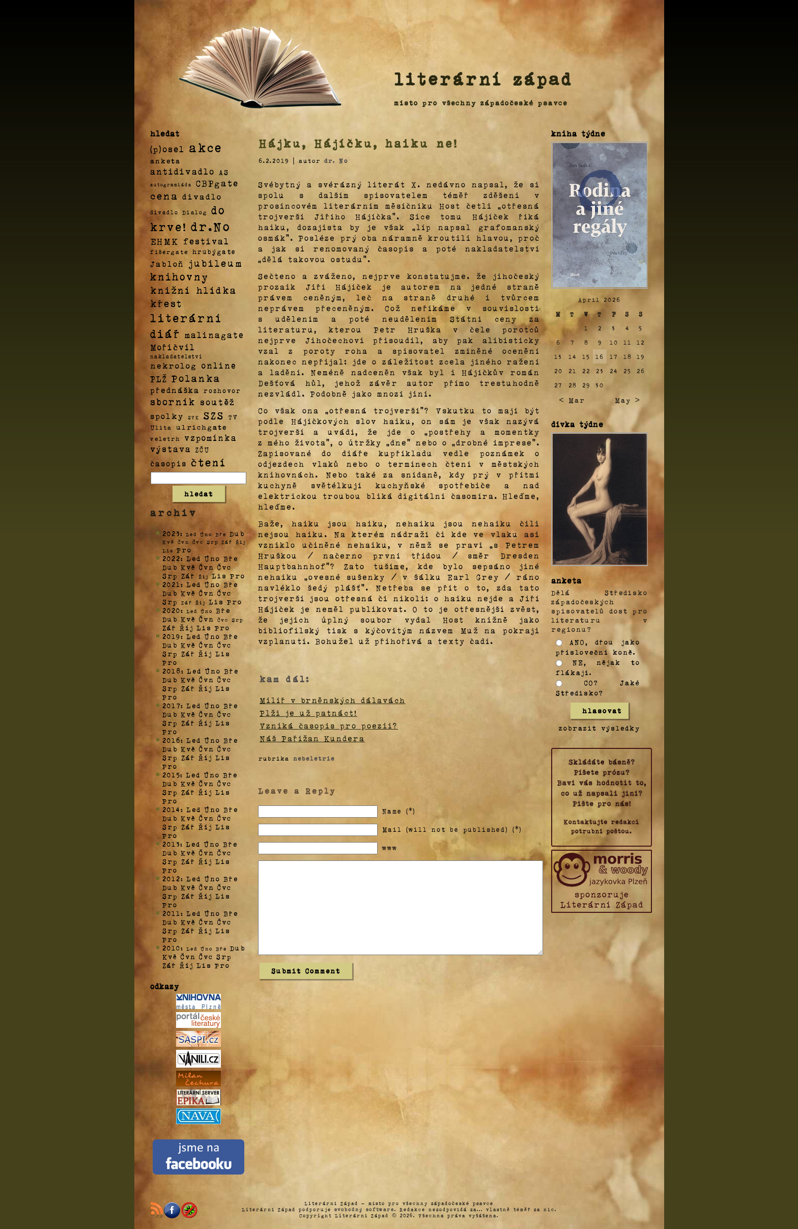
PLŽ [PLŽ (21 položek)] (158, 378)
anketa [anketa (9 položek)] (165, 160)
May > (627, 400)
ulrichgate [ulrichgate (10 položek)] (201, 427)
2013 (171, 844)
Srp (170, 575)
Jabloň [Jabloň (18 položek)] (167, 263)
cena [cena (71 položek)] (164, 195)
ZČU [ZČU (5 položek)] (202, 449)
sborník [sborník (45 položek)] (173, 402)
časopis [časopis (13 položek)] (168, 463)
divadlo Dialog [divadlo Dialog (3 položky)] (178, 212)
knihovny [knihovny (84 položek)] (179, 276)
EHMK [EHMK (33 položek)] (164, 240)
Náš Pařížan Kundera (312, 738)
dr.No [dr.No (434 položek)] (211, 225)
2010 (171, 947)
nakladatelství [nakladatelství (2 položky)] (176, 356)
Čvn (206, 567)
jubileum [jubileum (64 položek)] (215, 262)
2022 (171, 558)
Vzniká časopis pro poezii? (329, 725)
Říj (186, 627)
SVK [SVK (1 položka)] (194, 417)
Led (193, 558)
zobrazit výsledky (599, 727)
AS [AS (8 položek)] (224, 171)
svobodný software (364, 1209)
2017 (171, 705)
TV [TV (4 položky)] (233, 416)
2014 (171, 809)
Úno (212, 558)
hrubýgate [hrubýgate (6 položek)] (214, 251)
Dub (237, 533)
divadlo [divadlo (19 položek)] (202, 196)
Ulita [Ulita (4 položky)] (161, 427)
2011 (171, 913)
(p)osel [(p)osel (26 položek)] (167, 148)
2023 (171, 533)
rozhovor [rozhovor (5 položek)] (222, 390)
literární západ (483, 78)
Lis (219, 575)
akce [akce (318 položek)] (205, 147)
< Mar (572, 400)
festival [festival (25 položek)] (206, 240)
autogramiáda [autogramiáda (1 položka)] (171, 184)
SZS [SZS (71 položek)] (214, 415)
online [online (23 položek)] (219, 365)
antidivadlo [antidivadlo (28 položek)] (182, 171)
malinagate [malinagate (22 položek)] (214, 334)
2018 (171, 670)
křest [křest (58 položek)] (166, 303)
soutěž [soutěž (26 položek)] (217, 401)
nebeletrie (314, 758)
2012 (171, 878)
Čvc (224, 567)
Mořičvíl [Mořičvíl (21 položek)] (172, 347)
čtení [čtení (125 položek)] (208, 462)
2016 (171, 740)
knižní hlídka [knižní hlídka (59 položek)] (193, 290)
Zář (188, 575)
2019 (171, 636)
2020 (171, 610)
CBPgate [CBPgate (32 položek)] (217, 182)
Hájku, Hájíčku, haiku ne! (358, 143)
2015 (171, 774)
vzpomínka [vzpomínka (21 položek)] (210, 437)
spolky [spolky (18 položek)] (167, 415)
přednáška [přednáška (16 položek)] (175, 390)
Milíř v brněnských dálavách (333, 700)
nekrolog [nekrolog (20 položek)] (173, 365)
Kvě (188, 567)
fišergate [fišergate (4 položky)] (169, 251)
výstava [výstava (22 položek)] (170, 448)
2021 (171, 584)
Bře (230, 558)
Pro (184, 549)
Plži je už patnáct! (308, 713)
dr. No (336, 160)
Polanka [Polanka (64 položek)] (196, 377)
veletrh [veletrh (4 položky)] (165, 438)
